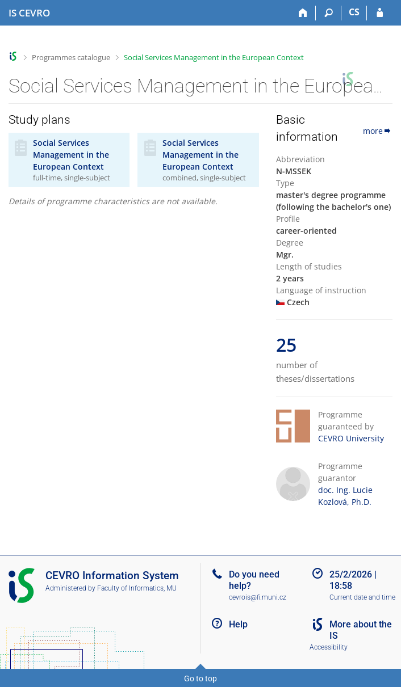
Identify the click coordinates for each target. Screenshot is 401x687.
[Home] (303, 13)
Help (238, 624)
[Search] (328, 13)
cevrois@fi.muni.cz (257, 597)
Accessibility (329, 647)
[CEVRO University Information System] (29, 13)
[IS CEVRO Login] (379, 13)
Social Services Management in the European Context (214, 57)
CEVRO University (351, 438)
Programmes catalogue (71, 57)
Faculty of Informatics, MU (137, 588)
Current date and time (362, 597)
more (377, 130)
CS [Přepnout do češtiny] (354, 12)
